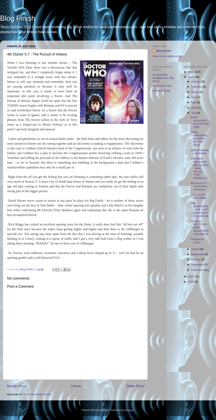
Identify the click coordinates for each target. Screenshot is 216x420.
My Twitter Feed (162, 85)
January (196, 81)
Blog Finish (17, 18)
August (195, 248)
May (194, 102)
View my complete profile (167, 56)
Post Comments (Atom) (37, 394)
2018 (191, 281)
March (195, 92)
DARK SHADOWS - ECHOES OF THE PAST (199, 139)
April (194, 97)
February (197, 86)
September (198, 254)
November (197, 264)
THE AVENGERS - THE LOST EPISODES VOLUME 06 (199, 210)
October (196, 259)
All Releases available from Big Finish (163, 78)
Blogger (129, 410)
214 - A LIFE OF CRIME (198, 196)
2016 (191, 76)
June (194, 107)
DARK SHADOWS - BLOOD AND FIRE (199, 122)
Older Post (135, 386)
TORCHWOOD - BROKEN (199, 152)
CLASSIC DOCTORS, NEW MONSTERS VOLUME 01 (199, 228)
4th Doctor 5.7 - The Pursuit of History (199, 186)
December (197, 269)
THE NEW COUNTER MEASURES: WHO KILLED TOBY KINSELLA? (199, 168)
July (194, 112)
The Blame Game (196, 241)
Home (76, 386)
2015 (191, 71)
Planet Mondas (161, 90)
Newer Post (16, 386)
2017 (191, 276)
